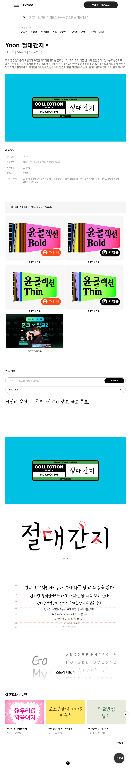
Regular (13, 389)
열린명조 (45, 32)
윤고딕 (24, 32)
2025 (101, 32)
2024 (83, 32)
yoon (75, 32)
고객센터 (119, 742)
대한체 (92, 32)
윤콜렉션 (64, 32)
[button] (125, 714)
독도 (54, 32)
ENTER (114, 380)
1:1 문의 (119, 758)
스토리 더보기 (65, 672)
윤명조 (34, 32)
